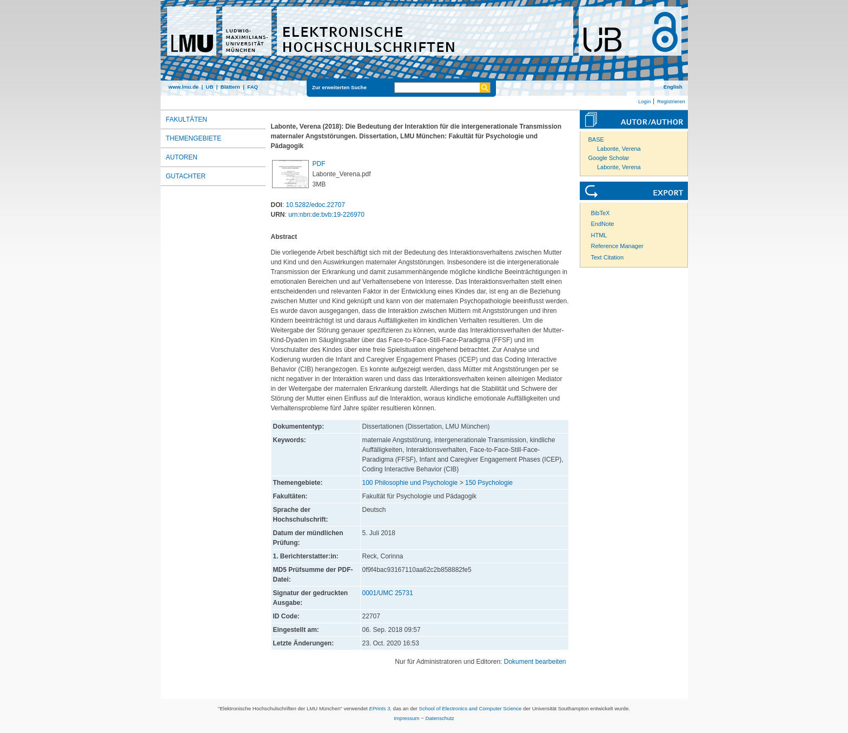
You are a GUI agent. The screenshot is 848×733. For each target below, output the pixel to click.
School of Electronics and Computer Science (470, 708)
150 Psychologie (489, 483)
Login (644, 101)
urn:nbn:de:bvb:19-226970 (326, 214)
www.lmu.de (184, 87)
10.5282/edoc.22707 (315, 205)
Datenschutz (440, 718)
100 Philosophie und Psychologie (410, 483)
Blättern (230, 87)
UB (209, 87)
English (673, 87)
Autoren (181, 157)
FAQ (252, 87)
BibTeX (600, 213)
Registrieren (671, 101)
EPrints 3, (380, 708)
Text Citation (607, 257)
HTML (599, 235)
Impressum (406, 718)
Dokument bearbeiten (535, 661)
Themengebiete (194, 138)
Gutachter (186, 176)
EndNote (602, 224)
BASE (596, 139)
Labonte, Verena (619, 148)
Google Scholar (609, 158)
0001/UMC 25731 (387, 593)
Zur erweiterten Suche (339, 87)
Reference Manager (617, 246)
